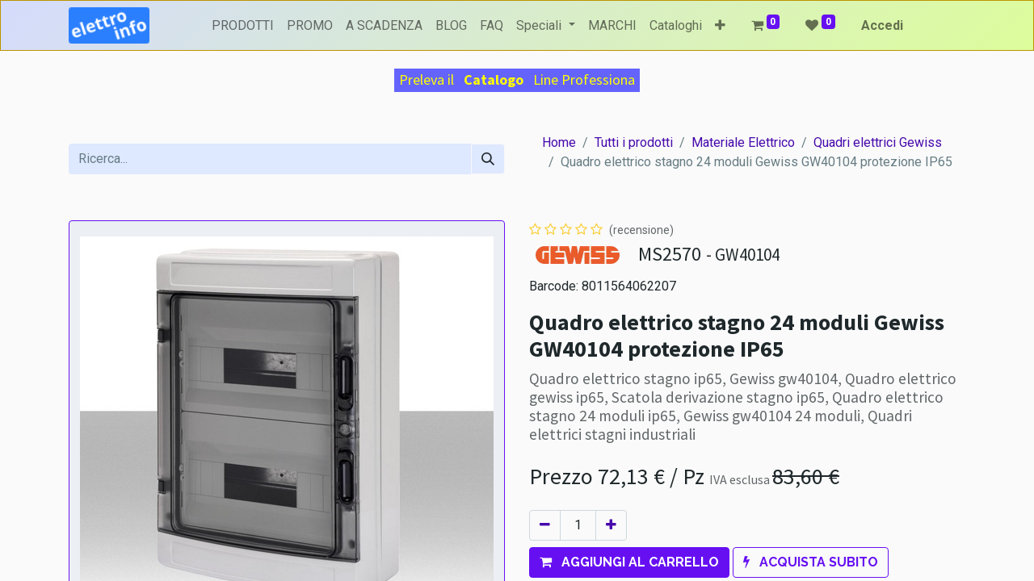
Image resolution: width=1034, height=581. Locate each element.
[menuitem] (242, 26)
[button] (720, 26)
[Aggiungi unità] (611, 525)
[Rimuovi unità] (545, 525)
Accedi (882, 25)
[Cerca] (488, 159)
